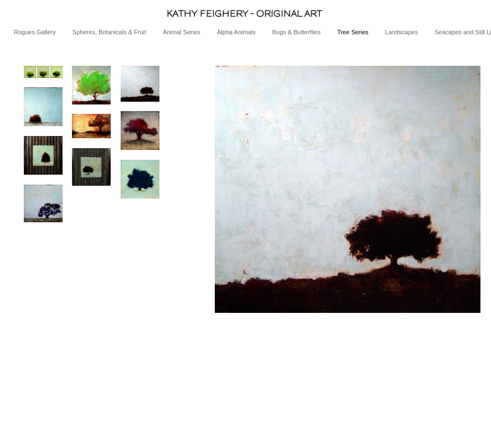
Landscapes (401, 32)
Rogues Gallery (35, 32)
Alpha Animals (236, 32)
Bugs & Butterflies (296, 32)
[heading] (245, 13)
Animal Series (181, 32)
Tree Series (352, 32)
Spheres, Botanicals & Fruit (109, 32)
